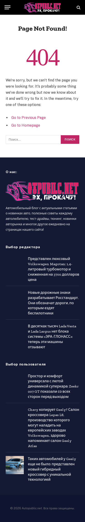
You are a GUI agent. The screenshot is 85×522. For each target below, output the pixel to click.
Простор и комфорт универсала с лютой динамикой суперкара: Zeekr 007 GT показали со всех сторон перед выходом (53, 386)
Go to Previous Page (28, 117)
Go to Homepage (25, 125)
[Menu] (7, 7)
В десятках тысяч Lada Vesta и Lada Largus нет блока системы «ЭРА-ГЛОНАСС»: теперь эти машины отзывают (52, 336)
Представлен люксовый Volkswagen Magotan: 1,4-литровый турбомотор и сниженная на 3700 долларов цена (53, 269)
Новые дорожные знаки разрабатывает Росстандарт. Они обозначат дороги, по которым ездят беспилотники (53, 303)
